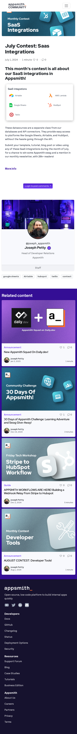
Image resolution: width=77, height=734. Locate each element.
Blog (7, 667)
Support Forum (13, 661)
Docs (7, 619)
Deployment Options (16, 643)
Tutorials (9, 679)
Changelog (10, 631)
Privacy (8, 716)
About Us (9, 698)
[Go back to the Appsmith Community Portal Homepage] (17, 5)
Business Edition (13, 685)
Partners (9, 710)
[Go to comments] (43, 60)
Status (8, 637)
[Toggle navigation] (66, 6)
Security (9, 649)
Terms (7, 722)
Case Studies (12, 673)
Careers (9, 704)
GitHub (8, 625)
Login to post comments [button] (37, 185)
